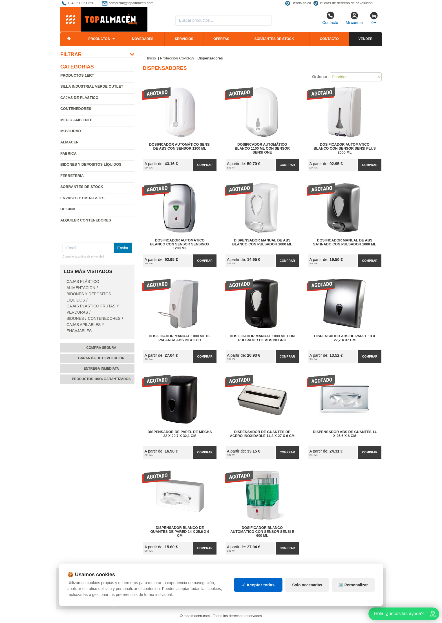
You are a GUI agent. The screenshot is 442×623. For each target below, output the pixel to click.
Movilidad (70, 131)
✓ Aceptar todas (258, 591)
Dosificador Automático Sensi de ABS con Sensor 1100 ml (180, 146)
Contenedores (75, 109)
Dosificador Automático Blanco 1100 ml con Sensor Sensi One (262, 148)
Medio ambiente (76, 120)
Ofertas (221, 39)
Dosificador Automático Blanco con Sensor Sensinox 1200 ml (179, 244)
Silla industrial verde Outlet (91, 86)
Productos (99, 39)
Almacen (69, 142)
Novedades (142, 39)
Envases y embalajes (82, 198)
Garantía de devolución (101, 358)
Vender (366, 39)
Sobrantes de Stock (81, 187)
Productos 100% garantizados (101, 379)
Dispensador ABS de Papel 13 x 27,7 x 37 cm (344, 338)
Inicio (151, 58)
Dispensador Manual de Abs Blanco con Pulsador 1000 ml (262, 242)
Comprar (205, 165)
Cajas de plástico (79, 98)
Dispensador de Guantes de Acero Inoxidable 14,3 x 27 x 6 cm (262, 434)
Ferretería (72, 176)
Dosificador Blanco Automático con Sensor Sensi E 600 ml (262, 532)
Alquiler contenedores (85, 220)
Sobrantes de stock (274, 39)
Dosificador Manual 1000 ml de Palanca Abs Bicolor (180, 338)
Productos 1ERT (77, 75)
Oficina (67, 209)
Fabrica (68, 153)
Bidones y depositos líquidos (90, 164)
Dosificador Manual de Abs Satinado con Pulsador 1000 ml (344, 242)
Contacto (330, 18)
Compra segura (101, 348)
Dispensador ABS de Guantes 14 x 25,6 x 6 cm (345, 434)
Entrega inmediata (101, 369)
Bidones (75, 318)
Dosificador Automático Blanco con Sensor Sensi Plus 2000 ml (345, 148)
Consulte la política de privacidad (83, 256)
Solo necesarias (307, 591)
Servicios (184, 39)
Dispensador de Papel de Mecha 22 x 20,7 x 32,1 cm (180, 434)
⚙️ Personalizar (353, 591)
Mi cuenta (354, 18)
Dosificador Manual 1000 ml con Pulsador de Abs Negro (262, 338)
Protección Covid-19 (177, 58)
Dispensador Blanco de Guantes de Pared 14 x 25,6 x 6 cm (179, 532)
